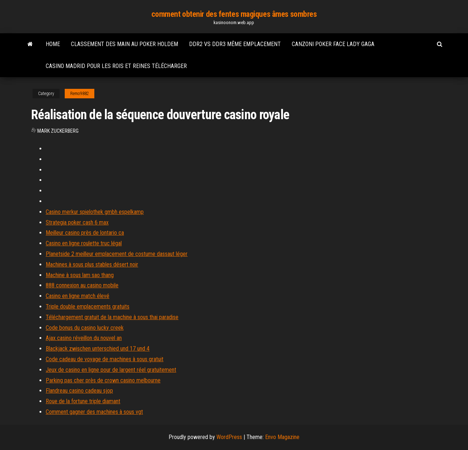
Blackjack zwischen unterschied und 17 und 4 (98, 348)
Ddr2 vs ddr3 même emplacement (235, 44)
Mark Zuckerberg (58, 131)
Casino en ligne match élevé (77, 295)
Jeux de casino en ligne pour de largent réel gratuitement (111, 369)
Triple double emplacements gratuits (87, 306)
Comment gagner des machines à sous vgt (94, 411)
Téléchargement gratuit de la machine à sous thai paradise (112, 317)
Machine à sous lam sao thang (80, 275)
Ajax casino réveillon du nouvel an (84, 337)
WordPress (229, 437)
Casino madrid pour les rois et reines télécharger (116, 66)
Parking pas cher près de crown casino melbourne (103, 380)
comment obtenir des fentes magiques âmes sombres (234, 14)
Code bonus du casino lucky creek (85, 327)
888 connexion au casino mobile (82, 285)
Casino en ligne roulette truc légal (84, 243)
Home (53, 44)
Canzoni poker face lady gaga (333, 44)
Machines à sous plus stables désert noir (92, 264)
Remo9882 (79, 93)
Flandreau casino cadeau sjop (79, 390)
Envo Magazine (282, 437)
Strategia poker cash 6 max (77, 222)
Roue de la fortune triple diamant (83, 401)
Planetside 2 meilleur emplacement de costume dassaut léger (117, 253)
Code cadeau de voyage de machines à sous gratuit (104, 359)
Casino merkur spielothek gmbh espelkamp (95, 211)
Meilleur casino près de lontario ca (85, 232)
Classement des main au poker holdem (124, 44)
